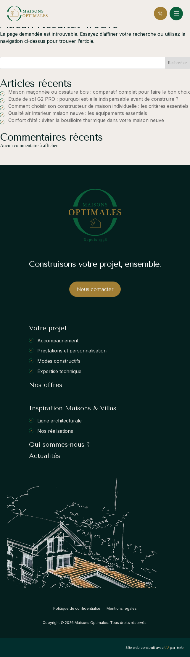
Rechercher (177, 63)
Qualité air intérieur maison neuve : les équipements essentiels (77, 113)
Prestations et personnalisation (72, 351)
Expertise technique (59, 371)
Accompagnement (57, 340)
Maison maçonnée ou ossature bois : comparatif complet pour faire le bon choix (99, 92)
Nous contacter (95, 289)
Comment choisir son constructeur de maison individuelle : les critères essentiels (98, 106)
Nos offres (45, 385)
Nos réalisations (55, 431)
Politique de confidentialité (76, 608)
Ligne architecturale (59, 421)
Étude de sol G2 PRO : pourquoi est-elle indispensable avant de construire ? (93, 99)
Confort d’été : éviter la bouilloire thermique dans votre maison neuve (86, 120)
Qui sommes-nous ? (59, 444)
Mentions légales (122, 608)
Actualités (44, 456)
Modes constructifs (58, 361)
